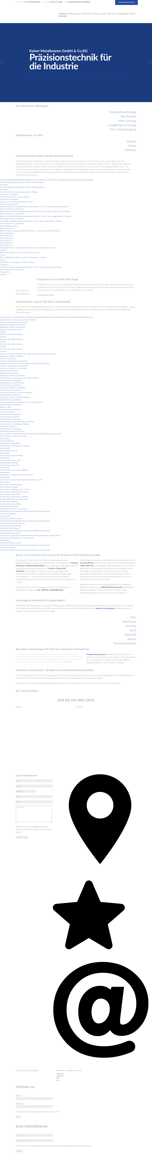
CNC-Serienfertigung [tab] (122, 129)
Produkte (95, 14)
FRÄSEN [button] (42, 180)
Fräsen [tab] (132, 145)
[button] (1, 62)
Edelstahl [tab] (130, 634)
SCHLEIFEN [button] (35, 180)
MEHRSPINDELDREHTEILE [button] (84, 317)
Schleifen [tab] (130, 150)
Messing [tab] (131, 626)
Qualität (103, 14)
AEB (76, 1070)
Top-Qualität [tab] (128, 116)
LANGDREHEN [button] (62, 180)
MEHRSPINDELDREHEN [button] (22, 180)
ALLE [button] (2, 180)
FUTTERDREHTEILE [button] (18, 317)
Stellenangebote (121, 14)
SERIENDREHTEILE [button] (58, 317)
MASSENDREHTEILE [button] (44, 317)
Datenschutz (61, 1070)
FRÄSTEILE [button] (8, 317)
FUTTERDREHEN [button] (51, 180)
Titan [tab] (132, 617)
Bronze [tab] (131, 639)
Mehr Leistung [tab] (126, 120)
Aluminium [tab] (129, 621)
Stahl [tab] (133, 630)
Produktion (86, 14)
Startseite (62, 14)
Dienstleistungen (74, 14)
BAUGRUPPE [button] (70, 317)
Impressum (70, 1070)
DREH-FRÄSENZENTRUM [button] (77, 180)
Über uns (111, 14)
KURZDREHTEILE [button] (31, 317)
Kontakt (133, 14)
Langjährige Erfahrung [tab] (122, 125)
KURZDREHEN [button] (9, 180)
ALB (80, 1070)
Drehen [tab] (131, 141)
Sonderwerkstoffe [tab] (125, 643)
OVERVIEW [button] (89, 180)
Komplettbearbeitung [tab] (122, 112)
